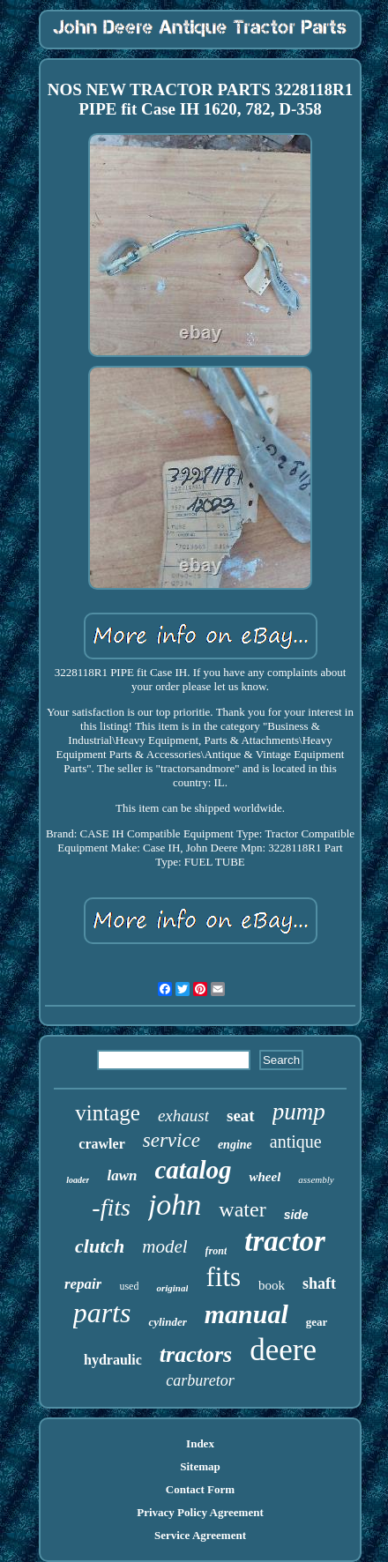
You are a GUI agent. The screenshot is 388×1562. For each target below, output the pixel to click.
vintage (107, 1113)
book (271, 1285)
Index (200, 1443)
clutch (99, 1246)
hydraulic (113, 1359)
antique (296, 1141)
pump (298, 1111)
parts (102, 1312)
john (174, 1204)
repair (83, 1284)
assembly (315, 1179)
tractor (284, 1241)
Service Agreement (200, 1535)
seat (241, 1115)
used (128, 1286)
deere (283, 1350)
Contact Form (200, 1489)
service (171, 1140)
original (172, 1288)
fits (223, 1276)
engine (235, 1144)
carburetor (200, 1380)
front (216, 1251)
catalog (192, 1170)
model (164, 1246)
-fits (111, 1207)
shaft (319, 1283)
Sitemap (200, 1466)
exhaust (183, 1115)
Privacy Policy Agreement (200, 1512)
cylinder (167, 1321)
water (242, 1209)
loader (77, 1180)
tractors (196, 1354)
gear (317, 1321)
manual (246, 1313)
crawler (101, 1143)
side (296, 1215)
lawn (122, 1175)
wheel (264, 1177)
